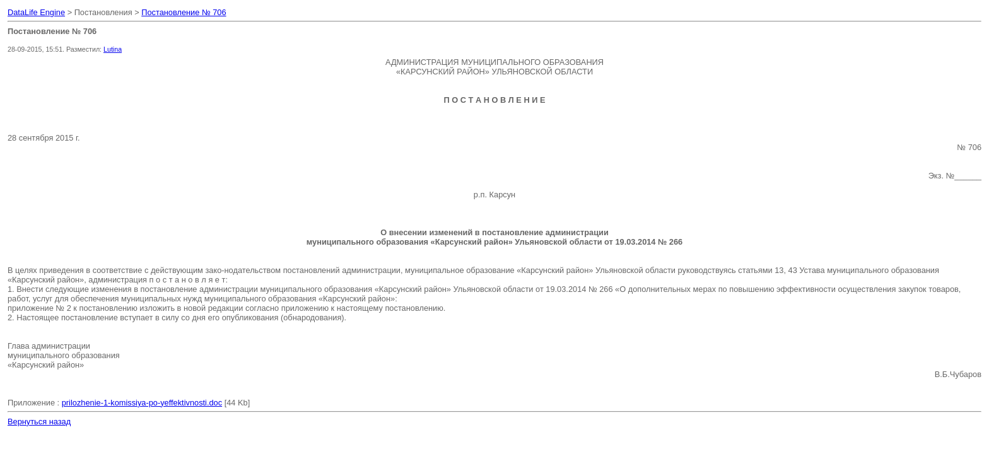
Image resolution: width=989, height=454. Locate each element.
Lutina (112, 49)
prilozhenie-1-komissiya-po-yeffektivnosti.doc (142, 402)
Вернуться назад (39, 421)
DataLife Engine (36, 12)
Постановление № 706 (183, 12)
